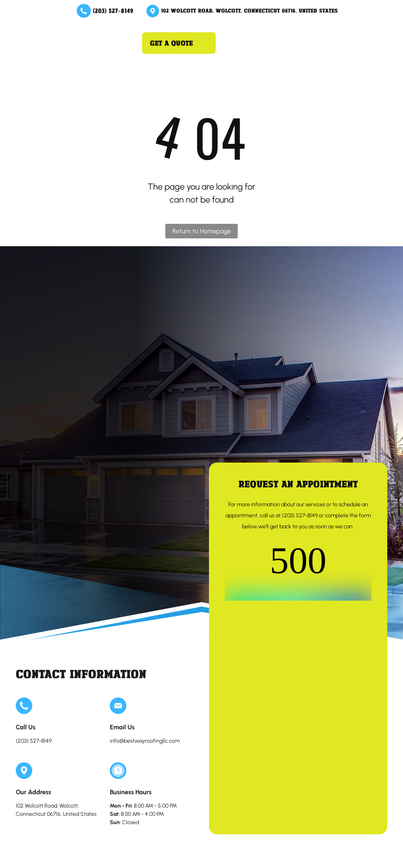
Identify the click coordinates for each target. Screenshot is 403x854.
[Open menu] (122, 43)
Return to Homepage (201, 231)
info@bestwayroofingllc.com (144, 741)
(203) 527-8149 (113, 10)
